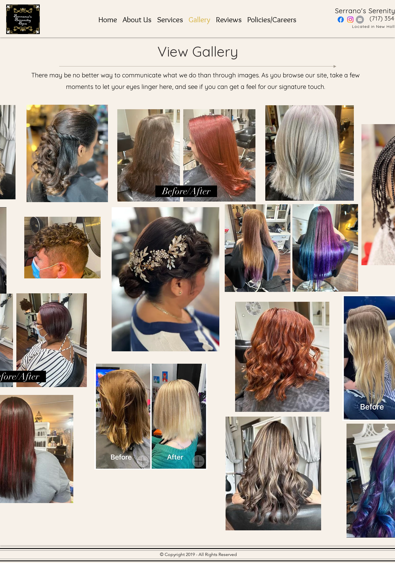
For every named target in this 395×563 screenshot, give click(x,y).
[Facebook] (341, 19)
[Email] (360, 19)
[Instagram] (350, 19)
